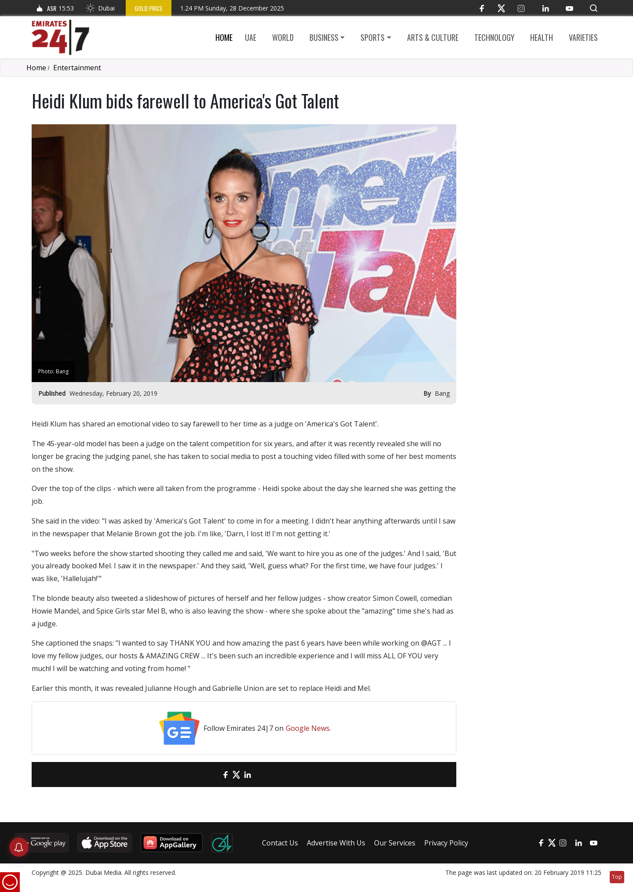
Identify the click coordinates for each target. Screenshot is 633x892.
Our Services (394, 843)
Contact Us (280, 843)
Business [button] (323, 37)
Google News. (308, 728)
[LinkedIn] (545, 8)
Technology (494, 37)
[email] (210, 774)
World (283, 37)
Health (541, 37)
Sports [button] (372, 37)
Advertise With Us (336, 843)
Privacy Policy (446, 843)
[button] (593, 8)
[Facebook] (481, 8)
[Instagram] (521, 8)
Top (617, 877)
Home (224, 37)
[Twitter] (501, 8)
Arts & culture (432, 37)
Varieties (583, 37)
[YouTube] (569, 8)
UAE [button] (250, 37)
